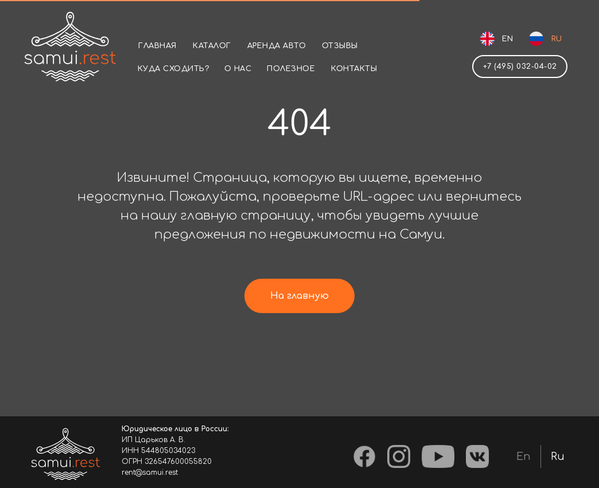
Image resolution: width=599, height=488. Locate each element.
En (523, 456)
